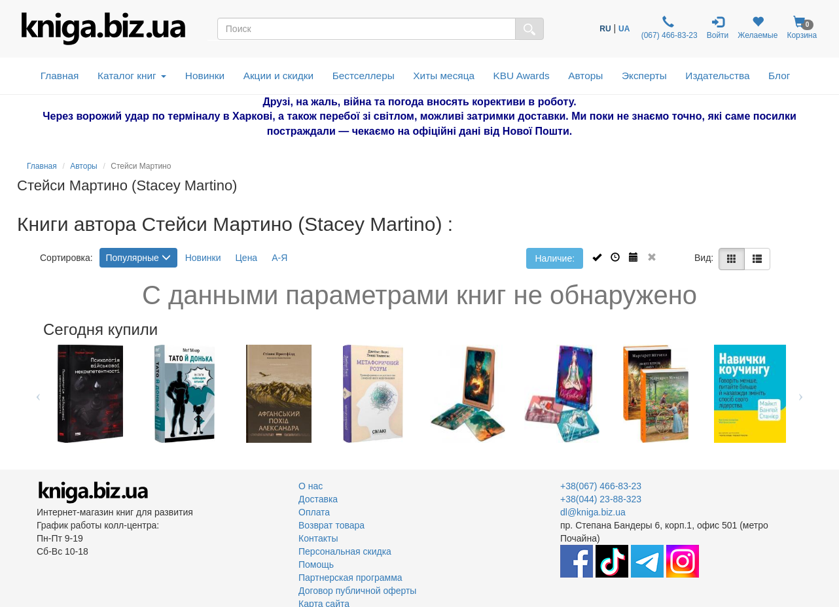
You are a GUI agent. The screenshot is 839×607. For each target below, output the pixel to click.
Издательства (717, 75)
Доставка (318, 499)
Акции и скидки (278, 75)
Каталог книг (132, 75)
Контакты (318, 538)
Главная (60, 75)
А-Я (279, 257)
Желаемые (757, 28)
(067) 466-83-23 (668, 28)
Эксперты (644, 75)
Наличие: (555, 258)
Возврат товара (331, 525)
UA (624, 28)
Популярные (138, 257)
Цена (247, 257)
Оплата (314, 512)
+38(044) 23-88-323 (600, 499)
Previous (38, 393)
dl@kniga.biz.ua (593, 512)
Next (801, 393)
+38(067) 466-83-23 (600, 486)
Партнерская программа (350, 577)
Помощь (316, 564)
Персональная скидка (344, 551)
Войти (718, 28)
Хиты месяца (443, 75)
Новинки (204, 75)
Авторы (585, 75)
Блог (779, 75)
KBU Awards (521, 75)
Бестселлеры (363, 75)
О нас (310, 486)
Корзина (802, 28)
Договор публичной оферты (357, 590)
